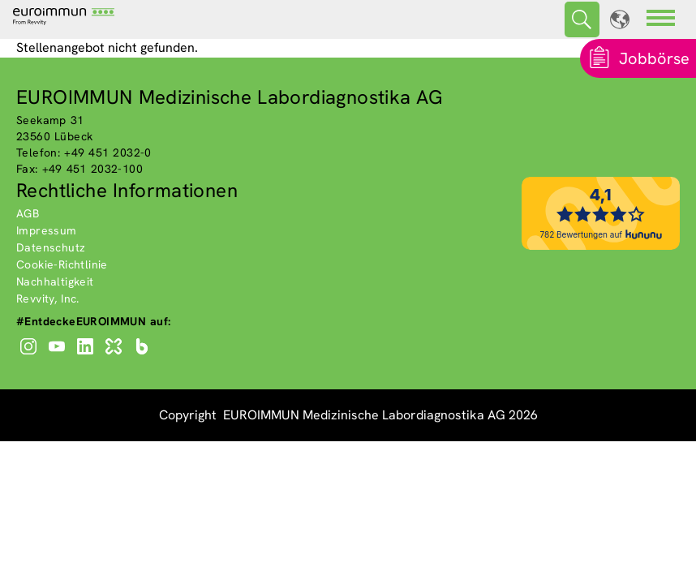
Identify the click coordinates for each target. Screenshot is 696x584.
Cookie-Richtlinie (62, 264)
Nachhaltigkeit (55, 281)
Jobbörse (654, 58)
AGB (27, 213)
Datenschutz (50, 247)
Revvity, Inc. (47, 298)
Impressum (46, 230)
